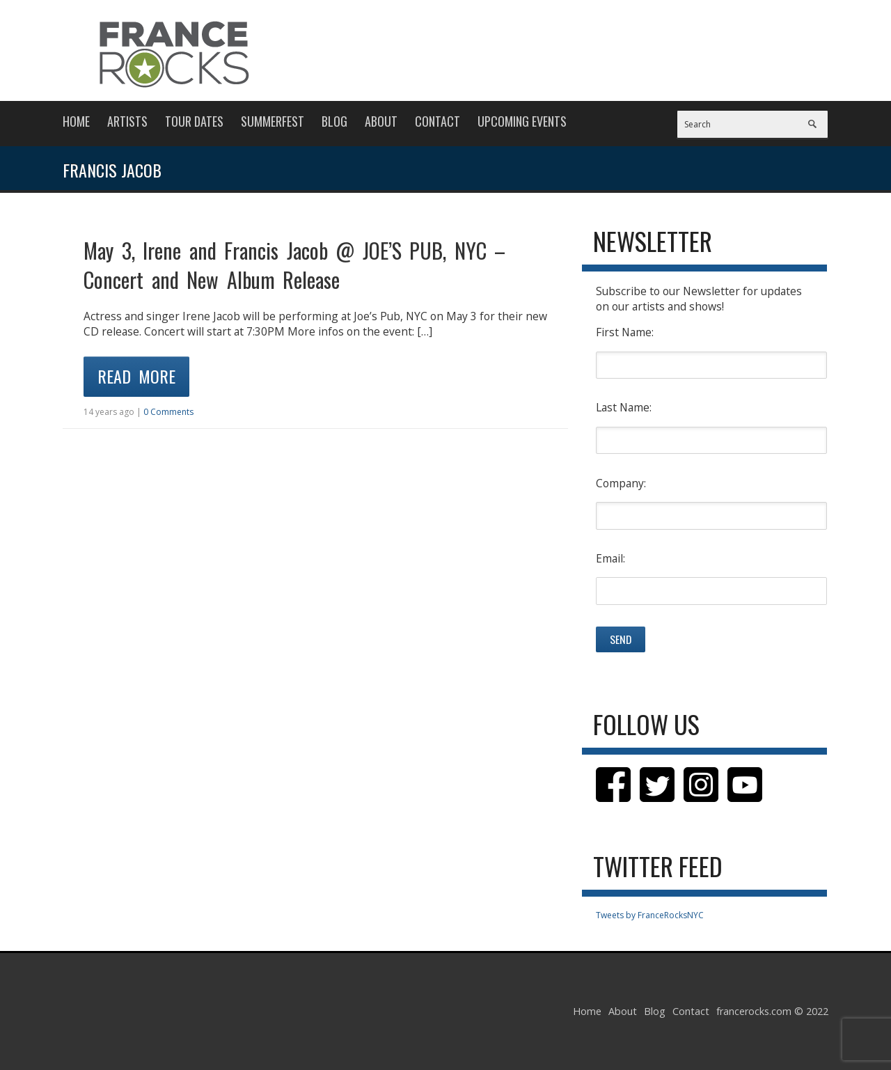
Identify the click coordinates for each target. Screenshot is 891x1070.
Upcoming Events (522, 121)
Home (76, 121)
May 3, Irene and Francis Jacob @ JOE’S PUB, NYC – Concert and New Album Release (294, 265)
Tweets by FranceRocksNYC (650, 915)
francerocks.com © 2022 (772, 1011)
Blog (334, 121)
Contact (437, 121)
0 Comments (168, 412)
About (381, 121)
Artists (127, 121)
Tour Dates (194, 121)
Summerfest (272, 121)
